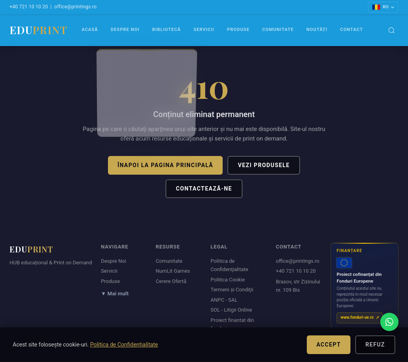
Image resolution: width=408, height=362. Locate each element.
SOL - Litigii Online (231, 310)
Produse (238, 29)
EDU (38, 30)
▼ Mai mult (115, 294)
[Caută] (391, 30)
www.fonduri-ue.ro (357, 317)
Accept (328, 344)
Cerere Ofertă (171, 281)
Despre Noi (125, 29)
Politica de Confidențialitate (124, 344)
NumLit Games (173, 271)
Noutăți (316, 29)
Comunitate (278, 29)
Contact (351, 29)
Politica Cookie (228, 280)
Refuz (375, 344)
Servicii (204, 29)
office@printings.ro (75, 7)
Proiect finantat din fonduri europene (232, 324)
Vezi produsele (264, 165)
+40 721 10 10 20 (29, 7)
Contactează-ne (204, 188)
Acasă (90, 29)
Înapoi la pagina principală (165, 165)
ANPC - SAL (224, 300)
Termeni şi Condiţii (232, 290)
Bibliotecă (166, 29)
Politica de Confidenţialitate (229, 265)
